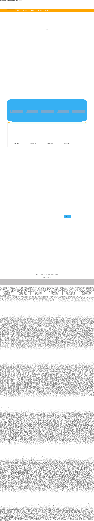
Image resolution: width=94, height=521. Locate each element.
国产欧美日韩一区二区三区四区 (48, 465)
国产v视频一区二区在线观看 (67, 460)
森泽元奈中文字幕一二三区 (31, 420)
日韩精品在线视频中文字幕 (19, 408)
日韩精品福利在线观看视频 (41, 436)
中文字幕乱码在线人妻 (55, 429)
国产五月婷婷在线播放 (37, 481)
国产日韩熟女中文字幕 (30, 479)
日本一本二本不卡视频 (3, 442)
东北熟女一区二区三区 (18, 422)
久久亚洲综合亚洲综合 (67, 410)
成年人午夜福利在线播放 (57, 467)
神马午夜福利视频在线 (52, 489)
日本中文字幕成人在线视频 (48, 437)
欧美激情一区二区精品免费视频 (56, 409)
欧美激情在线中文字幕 (89, 422)
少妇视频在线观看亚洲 (8, 396)
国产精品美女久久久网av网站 (81, 440)
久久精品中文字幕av (72, 387)
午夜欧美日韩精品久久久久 (13, 438)
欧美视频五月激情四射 (10, 424)
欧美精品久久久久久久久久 (12, 441)
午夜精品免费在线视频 (74, 419)
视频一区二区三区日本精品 (70, 293)
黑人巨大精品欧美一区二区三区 (19, 470)
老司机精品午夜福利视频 (80, 480)
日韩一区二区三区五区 (33, 419)
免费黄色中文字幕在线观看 (53, 446)
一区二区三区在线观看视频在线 (67, 475)
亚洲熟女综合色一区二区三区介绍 (54, 439)
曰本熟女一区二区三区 (14, 414)
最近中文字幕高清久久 (48, 394)
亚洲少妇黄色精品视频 (54, 456)
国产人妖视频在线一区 (22, 392)
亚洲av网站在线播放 (79, 398)
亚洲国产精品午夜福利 (9, 439)
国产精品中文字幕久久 (18, 387)
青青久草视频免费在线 (39, 427)
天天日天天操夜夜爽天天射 (13, 413)
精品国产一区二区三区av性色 (34, 446)
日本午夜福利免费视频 (81, 485)
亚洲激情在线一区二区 (30, 477)
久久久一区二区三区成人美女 (65, 504)
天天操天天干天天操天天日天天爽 (85, 410)
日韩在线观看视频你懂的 (68, 392)
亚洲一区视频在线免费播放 (44, 513)
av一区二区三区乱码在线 (22, 438)
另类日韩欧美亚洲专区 (67, 430)
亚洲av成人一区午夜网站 (75, 397)
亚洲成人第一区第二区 (45, 389)
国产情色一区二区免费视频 (63, 444)
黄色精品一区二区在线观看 (83, 490)
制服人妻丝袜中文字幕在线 (41, 434)
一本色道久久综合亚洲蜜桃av (31, 413)
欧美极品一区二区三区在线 (5, 455)
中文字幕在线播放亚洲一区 (11, 445)
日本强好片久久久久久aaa (65, 485)
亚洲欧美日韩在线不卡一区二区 (61, 424)
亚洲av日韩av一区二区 (35, 423)
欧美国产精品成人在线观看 (14, 434)
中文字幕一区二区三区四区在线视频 (39, 475)
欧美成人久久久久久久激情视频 (24, 434)
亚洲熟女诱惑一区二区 (54, 292)
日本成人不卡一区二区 (46, 456)
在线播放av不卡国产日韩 (9, 437)
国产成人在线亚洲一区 (27, 457)
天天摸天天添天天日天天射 (47, 427)
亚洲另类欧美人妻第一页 (64, 473)
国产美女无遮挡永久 (52, 428)
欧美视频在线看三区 (3, 469)
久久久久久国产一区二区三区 (49, 518)
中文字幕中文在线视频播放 (72, 390)
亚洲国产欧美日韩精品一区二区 (87, 508)
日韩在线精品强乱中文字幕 (51, 424)
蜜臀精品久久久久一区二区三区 (25, 421)
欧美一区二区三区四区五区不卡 (39, 437)
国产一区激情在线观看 (6, 493)
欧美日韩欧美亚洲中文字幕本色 (12, 477)
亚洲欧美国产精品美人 (21, 455)
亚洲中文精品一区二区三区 (20, 445)
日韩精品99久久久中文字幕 (70, 418)
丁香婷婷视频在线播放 (72, 440)
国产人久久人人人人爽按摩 (16, 507)
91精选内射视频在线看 (28, 441)
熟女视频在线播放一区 (13, 430)
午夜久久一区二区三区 (77, 487)
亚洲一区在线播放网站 (67, 478)
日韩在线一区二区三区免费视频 (72, 414)
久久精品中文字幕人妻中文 (6, 446)
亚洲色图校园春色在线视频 (47, 444)
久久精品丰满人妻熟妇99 (22, 486)
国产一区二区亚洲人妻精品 (44, 458)
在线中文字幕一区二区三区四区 (73, 503)
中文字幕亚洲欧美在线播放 (21, 510)
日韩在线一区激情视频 (83, 430)
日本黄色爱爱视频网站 (56, 491)
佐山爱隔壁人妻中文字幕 (87, 421)
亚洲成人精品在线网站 (59, 460)
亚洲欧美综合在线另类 (66, 397)
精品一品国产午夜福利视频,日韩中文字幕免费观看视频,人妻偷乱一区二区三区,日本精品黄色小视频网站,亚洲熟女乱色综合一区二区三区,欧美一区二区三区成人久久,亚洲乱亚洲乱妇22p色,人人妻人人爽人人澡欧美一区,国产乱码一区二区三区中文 (71, 289)
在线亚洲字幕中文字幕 (85, 461)
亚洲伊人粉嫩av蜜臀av (71, 421)
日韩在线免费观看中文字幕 (15, 493)
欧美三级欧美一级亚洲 (77, 519)
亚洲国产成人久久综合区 (31, 467)
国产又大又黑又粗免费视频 (80, 429)
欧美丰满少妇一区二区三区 (6, 440)
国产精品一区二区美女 (39, 429)
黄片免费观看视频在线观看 (70, 482)
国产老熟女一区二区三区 (5, 413)
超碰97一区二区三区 (68, 509)
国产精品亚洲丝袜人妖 (55, 444)
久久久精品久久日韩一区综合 (8, 436)
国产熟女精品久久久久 (86, 386)
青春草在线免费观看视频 (56, 492)
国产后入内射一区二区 (51, 460)
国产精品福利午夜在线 (60, 415)
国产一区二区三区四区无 (83, 507)
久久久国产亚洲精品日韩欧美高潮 (86, 491)
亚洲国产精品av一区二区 (39, 393)
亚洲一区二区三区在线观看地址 (31, 435)
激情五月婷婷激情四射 (48, 396)
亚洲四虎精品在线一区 (45, 519)
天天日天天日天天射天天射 (49, 512)
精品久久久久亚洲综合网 (61, 519)
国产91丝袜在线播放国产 (76, 417)
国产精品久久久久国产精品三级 (54, 412)
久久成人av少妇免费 (38, 395)
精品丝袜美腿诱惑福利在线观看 (68, 386)
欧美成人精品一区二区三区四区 (13, 435)
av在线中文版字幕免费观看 (57, 393)
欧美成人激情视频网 (33, 387)
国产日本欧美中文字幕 (55, 477)
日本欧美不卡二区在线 (83, 475)
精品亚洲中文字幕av (24, 467)
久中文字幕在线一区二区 (28, 480)
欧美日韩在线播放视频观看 (54, 445)
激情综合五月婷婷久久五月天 (38, 510)
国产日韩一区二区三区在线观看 (25, 428)
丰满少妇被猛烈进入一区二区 (13, 515)
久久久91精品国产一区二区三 (24, 508)
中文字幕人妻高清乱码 (39, 485)
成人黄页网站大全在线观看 (56, 396)
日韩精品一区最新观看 (70, 516)
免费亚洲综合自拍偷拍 (62, 470)
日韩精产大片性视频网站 (83, 411)
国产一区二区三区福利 (47, 426)
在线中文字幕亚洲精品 (68, 461)
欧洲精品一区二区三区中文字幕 (19, 480)
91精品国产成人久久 (6, 468)
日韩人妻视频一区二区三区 (26, 412)
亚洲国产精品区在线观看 (35, 483)
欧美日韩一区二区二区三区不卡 (82, 458)
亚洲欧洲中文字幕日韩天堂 (31, 396)
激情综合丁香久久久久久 (40, 416)
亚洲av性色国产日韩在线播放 (19, 487)
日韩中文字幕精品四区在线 (47, 463)
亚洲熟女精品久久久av (78, 516)
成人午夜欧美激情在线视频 (86, 482)
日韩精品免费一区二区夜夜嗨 (26, 422)
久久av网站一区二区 (56, 473)
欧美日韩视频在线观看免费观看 (65, 426)
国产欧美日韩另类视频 (60, 392)
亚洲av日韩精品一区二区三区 (76, 478)
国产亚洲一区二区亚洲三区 (88, 428)
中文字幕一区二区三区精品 (82, 419)
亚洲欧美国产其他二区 (71, 473)
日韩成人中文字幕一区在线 (63, 425)
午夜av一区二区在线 (83, 392)
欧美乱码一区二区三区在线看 (63, 446)
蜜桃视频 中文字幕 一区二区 (60, 461)
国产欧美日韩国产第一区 (82, 492)
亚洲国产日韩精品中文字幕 (86, 423)
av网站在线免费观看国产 (80, 477)
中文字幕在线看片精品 (48, 438)
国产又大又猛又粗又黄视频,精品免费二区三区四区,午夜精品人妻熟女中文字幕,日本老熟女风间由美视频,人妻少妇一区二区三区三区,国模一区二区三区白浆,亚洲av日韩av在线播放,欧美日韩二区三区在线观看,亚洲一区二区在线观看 (7, 289)
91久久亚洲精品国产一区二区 (40, 431)
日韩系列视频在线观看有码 (14, 508)
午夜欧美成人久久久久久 (21, 391)
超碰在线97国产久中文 (88, 444)
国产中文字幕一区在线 (86, 398)
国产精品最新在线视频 (65, 387)
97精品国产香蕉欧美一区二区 (48, 467)
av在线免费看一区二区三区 (50, 410)
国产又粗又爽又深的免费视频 (47, 393)
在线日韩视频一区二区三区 (23, 294)
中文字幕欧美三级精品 (59, 388)
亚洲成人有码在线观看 (33, 436)
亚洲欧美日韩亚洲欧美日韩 (67, 408)
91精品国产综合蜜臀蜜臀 (53, 421)
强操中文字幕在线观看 (53, 441)
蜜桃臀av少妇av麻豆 (49, 507)
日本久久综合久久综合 (61, 423)
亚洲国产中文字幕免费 (7, 293)
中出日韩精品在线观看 (22, 293)
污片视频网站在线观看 (36, 480)
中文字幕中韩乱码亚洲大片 (62, 414)
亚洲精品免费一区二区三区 (28, 519)
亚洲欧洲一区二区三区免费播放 (10, 418)
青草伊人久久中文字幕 (9, 416)
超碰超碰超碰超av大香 (11, 492)
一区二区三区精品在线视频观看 (41, 420)
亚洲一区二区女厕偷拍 (54, 293)
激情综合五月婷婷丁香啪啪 (38, 426)
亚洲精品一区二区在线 (13, 455)
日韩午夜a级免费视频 (55, 515)
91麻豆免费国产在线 (11, 466)
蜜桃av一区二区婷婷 (15, 473)
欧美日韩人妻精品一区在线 (64, 433)
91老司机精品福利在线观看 (27, 388)
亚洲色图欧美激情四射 (25, 387)
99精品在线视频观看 (35, 460)
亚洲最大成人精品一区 (30, 481)
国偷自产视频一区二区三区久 (85, 487)
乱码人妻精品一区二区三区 (6, 427)
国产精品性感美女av (71, 427)
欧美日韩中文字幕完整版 (84, 459)
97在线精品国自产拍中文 (45, 428)
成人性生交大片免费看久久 (30, 433)
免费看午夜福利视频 (36, 388)
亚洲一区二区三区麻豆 (85, 457)
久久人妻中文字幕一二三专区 (59, 508)
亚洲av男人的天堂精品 (82, 422)
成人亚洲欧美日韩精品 (28, 415)
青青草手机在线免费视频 (6, 395)
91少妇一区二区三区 (76, 475)
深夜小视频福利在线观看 (67, 462)
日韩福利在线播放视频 (73, 389)
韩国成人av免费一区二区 (4, 510)
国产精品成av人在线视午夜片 (76, 435)
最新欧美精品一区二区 (23, 491)
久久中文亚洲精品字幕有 (38, 445)
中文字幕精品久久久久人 (12, 425)
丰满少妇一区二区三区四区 (30, 465)
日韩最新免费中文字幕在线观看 (12, 409)
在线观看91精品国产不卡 (35, 482)
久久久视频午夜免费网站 (6, 417)
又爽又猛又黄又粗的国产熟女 (58, 443)
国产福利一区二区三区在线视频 (75, 396)
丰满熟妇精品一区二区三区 (39, 518)
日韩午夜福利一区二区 (75, 392)
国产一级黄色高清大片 (22, 481)
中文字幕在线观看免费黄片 (81, 416)
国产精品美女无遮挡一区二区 (18, 437)
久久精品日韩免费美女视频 (44, 483)
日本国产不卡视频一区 (73, 458)
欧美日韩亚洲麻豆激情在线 (11, 469)
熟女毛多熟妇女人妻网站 (48, 474)
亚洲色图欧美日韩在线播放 (14, 398)
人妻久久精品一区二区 (59, 462)
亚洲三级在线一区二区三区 (73, 437)
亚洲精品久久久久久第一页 (77, 431)
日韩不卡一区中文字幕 (57, 387)
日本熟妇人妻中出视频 (46, 510)
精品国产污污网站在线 (78, 482)
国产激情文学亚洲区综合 (45, 489)
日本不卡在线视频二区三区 (71, 398)
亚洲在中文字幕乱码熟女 (57, 413)
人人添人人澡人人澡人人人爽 (26, 411)
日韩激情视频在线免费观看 (86, 489)
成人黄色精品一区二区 (71, 477)
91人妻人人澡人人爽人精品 (76, 408)
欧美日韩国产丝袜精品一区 (27, 511)
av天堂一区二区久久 (57, 459)
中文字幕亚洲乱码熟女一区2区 (11, 444)
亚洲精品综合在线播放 (56, 394)
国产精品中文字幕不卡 (23, 427)
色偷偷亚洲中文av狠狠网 (32, 386)
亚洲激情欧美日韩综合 (3, 435)
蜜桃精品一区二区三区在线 (36, 425)
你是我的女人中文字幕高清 (12, 391)
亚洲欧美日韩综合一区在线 (7, 410)
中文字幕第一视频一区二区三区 (51, 435)
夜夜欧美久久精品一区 (81, 414)
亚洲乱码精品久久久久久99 (68, 486)
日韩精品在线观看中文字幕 (43, 388)
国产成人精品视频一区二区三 (11, 479)
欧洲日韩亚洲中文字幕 (59, 411)
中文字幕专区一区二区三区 (80, 434)
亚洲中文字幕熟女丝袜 (8, 431)
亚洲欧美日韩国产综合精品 (20, 415)
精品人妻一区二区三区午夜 (25, 446)
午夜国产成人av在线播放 (10, 411)
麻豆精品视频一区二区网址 (13, 506)
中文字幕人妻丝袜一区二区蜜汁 (51, 420)
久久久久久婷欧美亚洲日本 (43, 422)
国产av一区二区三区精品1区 (34, 509)
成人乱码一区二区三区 (39, 471)
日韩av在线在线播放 (21, 463)
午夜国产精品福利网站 (36, 439)
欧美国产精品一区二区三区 (28, 462)
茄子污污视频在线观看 (68, 518)
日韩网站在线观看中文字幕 (49, 508)
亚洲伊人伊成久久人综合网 (72, 493)
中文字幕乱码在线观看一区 (36, 415)
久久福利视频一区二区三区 (44, 412)
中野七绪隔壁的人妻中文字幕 (82, 472)
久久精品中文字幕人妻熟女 (71, 471)
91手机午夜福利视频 (15, 396)
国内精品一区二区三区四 (30, 515)
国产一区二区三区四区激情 (26, 424)
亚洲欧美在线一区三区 (57, 440)
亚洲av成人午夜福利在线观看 (62, 441)
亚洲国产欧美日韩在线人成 (73, 433)
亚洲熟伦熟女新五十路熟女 (4, 433)
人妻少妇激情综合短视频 (5, 475)
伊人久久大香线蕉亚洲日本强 (21, 479)
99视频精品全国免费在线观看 (83, 397)
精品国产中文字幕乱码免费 (7, 467)
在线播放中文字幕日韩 (7, 294)
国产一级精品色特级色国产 (69, 456)
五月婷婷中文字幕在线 (51, 417)
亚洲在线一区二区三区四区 (39, 514)
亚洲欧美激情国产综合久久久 (70, 428)
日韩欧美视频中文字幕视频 (37, 519)
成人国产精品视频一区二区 (85, 408)
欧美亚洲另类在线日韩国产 (55, 426)
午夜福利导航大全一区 (66, 419)
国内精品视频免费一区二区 (12, 442)
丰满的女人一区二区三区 (46, 409)
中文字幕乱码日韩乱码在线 (77, 386)
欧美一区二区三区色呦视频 (84, 417)
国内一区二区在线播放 (4, 481)
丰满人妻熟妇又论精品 (87, 469)
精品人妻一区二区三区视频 (88, 427)
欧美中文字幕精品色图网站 (64, 412)
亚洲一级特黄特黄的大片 (15, 513)
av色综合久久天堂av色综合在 (54, 389)
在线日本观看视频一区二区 (17, 412)
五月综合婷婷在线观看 (3, 389)
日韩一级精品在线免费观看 (14, 392)
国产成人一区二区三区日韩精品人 (52, 418)
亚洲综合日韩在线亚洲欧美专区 (29, 459)
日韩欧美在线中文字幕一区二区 (8, 480)
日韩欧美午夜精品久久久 (77, 436)
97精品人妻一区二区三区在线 (18, 483)
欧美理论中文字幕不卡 (55, 390)
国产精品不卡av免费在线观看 (44, 446)
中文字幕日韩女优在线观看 (85, 518)
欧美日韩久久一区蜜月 (12, 464)
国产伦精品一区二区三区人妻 (63, 422)
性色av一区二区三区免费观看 (6, 460)
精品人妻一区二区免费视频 (45, 391)
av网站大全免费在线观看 (82, 442)
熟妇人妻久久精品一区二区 (5, 430)
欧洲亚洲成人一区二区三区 (59, 431)
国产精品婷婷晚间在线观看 (86, 293)
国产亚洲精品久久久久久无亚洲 (10, 458)
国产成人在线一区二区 (31, 471)
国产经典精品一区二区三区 (74, 409)
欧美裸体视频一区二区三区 (37, 516)
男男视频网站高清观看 (87, 476)
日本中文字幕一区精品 (53, 414)
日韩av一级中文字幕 (18, 411)
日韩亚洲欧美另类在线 (44, 421)
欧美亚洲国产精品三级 (22, 396)
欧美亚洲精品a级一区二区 (65, 505)
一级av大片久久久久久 (52, 483)
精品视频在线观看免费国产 (54, 425)
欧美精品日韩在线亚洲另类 (86, 438)
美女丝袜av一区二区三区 (9, 470)
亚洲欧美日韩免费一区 (35, 422)
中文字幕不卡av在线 (56, 479)
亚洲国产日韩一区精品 (20, 464)
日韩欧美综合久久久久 (56, 427)
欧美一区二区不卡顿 (23, 440)
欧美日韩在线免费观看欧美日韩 (20, 492)
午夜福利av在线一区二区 (38, 442)
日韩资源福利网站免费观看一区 (61, 398)
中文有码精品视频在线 (25, 431)
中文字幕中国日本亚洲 (59, 478)
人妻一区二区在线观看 (68, 464)
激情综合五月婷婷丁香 (30, 409)
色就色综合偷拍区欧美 (3, 423)
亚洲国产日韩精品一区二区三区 (9, 504)
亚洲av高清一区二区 (52, 408)
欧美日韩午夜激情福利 (22, 465)
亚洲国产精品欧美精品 (41, 394)
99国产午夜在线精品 (51, 388)
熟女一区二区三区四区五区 (73, 492)
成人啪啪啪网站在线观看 (87, 418)
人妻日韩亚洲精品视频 (47, 485)
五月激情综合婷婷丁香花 (89, 432)
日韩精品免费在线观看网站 (18, 388)
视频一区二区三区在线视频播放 (66, 459)
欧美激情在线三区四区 (72, 391)
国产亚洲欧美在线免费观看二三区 (8, 397)
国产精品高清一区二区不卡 (75, 459)
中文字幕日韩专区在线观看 (29, 476)
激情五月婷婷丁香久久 (35, 418)
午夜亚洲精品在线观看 (30, 426)
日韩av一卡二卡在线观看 (59, 410)
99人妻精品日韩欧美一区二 (15, 427)
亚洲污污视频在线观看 (43, 424)
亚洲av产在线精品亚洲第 (47, 493)
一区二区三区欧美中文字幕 (5, 508)
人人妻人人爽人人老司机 (37, 478)
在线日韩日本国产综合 (81, 493)
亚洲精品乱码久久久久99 (82, 505)
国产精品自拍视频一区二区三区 (17, 488)
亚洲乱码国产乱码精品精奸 (40, 430)
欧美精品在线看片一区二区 (8, 394)
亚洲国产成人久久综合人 (46, 395)
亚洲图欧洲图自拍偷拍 (21, 390)
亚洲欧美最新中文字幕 (23, 471)
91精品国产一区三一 (68, 417)
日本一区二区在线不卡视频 (49, 397)
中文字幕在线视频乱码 (39, 467)
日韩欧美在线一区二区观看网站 (74, 394)
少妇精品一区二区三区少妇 (86, 486)
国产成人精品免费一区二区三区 (54, 513)
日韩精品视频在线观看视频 (62, 395)
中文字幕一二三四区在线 (86, 294)
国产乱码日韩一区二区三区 (81, 514)
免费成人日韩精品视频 (38, 293)
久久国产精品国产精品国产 (82, 426)
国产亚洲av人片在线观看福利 (70, 423)
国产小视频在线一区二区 (5, 438)
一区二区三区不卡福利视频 (64, 394)
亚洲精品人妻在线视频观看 (32, 443)
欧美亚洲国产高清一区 (79, 421)
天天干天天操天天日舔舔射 (29, 444)
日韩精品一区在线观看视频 (72, 425)
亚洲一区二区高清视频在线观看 (83, 503)
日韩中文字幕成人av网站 (39, 493)
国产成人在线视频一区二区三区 (19, 389)
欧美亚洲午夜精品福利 (44, 408)
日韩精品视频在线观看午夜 (64, 391)
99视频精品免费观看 (39, 463)
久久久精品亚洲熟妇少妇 (55, 516)
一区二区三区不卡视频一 (4, 515)
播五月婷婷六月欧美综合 (85, 393)
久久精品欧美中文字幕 (32, 432)
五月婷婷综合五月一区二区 (40, 432)
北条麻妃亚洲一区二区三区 (5, 392)
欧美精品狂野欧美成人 (38, 476)
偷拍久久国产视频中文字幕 (50, 431)
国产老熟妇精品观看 (4, 456)
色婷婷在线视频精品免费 (71, 294)
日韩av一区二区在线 (28, 391)
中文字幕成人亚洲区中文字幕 (33, 398)
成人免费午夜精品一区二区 (13, 468)
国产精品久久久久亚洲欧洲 (29, 442)
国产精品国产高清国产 (30, 392)
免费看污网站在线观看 (62, 429)
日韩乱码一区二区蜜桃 (85, 435)
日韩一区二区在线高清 (44, 417)
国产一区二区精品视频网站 (69, 519)
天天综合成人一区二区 (30, 393)
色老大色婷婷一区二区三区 (63, 390)
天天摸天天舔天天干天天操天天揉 (12, 474)
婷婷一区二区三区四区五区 (36, 487)
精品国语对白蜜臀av (59, 483)
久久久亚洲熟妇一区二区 (75, 410)
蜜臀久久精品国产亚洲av (65, 396)
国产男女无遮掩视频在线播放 (26, 482)
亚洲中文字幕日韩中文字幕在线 (32, 440)
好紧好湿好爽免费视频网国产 (46, 506)
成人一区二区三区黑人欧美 (61, 489)
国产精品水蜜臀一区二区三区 (35, 488)
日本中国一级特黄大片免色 (88, 465)
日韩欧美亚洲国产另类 (54, 294)
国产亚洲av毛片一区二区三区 (15, 446)
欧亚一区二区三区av (6, 398)
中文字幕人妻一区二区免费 (36, 391)
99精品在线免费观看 (13, 417)
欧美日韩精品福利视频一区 (60, 417)
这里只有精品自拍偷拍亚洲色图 (53, 422)
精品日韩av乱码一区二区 (69, 487)
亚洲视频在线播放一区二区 (69, 457)
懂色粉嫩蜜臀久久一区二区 (64, 479)
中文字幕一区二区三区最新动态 (87, 519)
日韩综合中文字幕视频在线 (22, 430)
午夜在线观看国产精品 (53, 395)
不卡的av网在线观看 (14, 420)
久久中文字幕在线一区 (59, 419)
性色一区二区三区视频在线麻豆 (54, 480)
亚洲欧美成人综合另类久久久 (72, 445)
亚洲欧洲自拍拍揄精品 (50, 457)
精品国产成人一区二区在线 (60, 428)
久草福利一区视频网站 (27, 425)
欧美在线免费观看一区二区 (80, 474)
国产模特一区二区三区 (19, 418)
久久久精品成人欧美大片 (27, 423)
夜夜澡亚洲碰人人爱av (81, 388)
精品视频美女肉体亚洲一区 (70, 470)
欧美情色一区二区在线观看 (29, 445)
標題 (9, 122)
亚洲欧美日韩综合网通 (13, 395)
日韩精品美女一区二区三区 (41, 419)
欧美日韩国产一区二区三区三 (33, 468)
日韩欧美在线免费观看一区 (13, 463)
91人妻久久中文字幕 (86, 387)
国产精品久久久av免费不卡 (71, 515)
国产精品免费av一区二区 (76, 512)
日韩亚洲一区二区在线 (64, 437)
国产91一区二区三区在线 (66, 413)
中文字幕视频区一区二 (38, 390)
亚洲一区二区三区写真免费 (41, 443)
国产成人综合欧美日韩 (21, 490)
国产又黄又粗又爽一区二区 (51, 398)
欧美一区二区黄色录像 (70, 395)
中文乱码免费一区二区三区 (13, 475)
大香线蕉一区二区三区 (49, 443)
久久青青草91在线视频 (72, 480)
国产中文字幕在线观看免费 (11, 415)
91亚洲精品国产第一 (5, 511)
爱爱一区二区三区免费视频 (89, 434)
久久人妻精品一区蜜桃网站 (9, 459)
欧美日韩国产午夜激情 (74, 426)
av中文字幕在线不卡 (25, 416)
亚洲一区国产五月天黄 (18, 509)
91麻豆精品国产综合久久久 (34, 458)
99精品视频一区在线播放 (10, 487)
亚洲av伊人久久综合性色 (6, 414)
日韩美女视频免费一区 (72, 479)
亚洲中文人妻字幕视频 (38, 292)
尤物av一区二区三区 (89, 389)
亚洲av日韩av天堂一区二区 (16, 431)
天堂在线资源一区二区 (14, 443)
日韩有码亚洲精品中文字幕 (54, 503)
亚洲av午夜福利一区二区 (21, 442)
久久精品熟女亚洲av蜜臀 (67, 443)
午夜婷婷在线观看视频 (74, 506)
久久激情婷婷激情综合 (42, 410)
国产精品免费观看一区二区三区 (8, 412)
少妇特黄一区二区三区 (88, 513)
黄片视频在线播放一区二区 (43, 460)
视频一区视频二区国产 (75, 462)
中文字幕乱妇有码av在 (42, 484)
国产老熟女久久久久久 (61, 482)
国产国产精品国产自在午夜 (70, 424)
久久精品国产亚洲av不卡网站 (37, 414)
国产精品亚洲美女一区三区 (44, 439)
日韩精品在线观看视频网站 (58, 397)
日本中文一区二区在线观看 (33, 508)
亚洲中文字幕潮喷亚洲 (9, 419)
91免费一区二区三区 (4, 425)
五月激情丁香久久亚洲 (79, 387)
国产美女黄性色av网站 (49, 475)
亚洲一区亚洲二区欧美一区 (9, 432)
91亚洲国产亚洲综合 (33, 507)
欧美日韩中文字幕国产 (23, 393)
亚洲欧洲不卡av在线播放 (89, 388)
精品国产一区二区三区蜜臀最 (38, 479)
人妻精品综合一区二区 (38, 294)
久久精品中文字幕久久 (45, 478)
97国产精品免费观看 (90, 390)
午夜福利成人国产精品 (54, 442)
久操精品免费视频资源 (67, 507)
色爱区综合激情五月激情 (22, 395)
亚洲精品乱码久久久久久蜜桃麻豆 (72, 420)
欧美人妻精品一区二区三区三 (64, 389)
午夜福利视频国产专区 (78, 423)
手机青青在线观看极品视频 (85, 466)
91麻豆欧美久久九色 (75, 411)
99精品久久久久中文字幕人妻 (58, 386)
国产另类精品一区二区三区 (40, 387)
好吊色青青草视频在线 (11, 456)
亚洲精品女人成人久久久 (84, 394)
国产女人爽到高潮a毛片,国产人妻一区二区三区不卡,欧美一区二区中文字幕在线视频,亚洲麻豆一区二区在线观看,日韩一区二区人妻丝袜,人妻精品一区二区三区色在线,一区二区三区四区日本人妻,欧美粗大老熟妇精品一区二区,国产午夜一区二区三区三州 (39, 289)
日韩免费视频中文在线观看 (60, 434)
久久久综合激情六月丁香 (79, 418)
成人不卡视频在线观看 (44, 486)
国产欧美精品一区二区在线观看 (75, 393)
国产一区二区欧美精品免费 (38, 455)
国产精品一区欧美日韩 (59, 408)
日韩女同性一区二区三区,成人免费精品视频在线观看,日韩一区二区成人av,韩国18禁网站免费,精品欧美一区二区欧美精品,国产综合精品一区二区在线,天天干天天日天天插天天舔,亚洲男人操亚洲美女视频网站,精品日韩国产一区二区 (86, 289)
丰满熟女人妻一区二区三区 (44, 423)
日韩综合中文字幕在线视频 (50, 419)
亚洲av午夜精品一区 (52, 478)
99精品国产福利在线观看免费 (24, 410)
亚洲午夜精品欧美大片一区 (42, 398)
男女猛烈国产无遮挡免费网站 (42, 440)
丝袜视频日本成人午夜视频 (67, 484)
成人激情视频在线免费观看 (27, 418)
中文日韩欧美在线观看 (20, 457)
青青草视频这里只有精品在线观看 (18, 462)
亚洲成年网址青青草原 (46, 414)
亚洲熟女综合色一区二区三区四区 (17, 460)
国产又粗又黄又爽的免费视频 (61, 420)
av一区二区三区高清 (45, 472)
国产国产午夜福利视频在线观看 (60, 487)
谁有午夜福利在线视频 (56, 474)
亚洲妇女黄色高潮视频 (63, 516)
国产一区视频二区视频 (26, 458)
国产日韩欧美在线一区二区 (76, 466)
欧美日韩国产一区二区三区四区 (36, 428)
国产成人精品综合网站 (43, 457)
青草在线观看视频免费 (85, 460)
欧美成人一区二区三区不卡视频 (86, 478)
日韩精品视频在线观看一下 (36, 417)
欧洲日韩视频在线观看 (81, 437)
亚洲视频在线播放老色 (21, 435)
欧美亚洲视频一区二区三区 (23, 398)
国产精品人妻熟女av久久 (71, 463)
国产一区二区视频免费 (25, 397)
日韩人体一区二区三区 (23, 505)
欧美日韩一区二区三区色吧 (27, 466)
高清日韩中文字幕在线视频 (38, 477)
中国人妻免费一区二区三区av (55, 391)
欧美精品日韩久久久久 (83, 396)
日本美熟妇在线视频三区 (64, 477)
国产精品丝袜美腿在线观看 (65, 510)
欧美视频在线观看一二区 (29, 478)
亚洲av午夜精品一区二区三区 (26, 484)
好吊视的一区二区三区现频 (41, 386)
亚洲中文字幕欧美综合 (89, 414)
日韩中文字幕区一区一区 (49, 413)
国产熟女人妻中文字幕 (3, 391)
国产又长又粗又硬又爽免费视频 (13, 429)
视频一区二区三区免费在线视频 (77, 483)
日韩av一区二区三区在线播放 (23, 468)
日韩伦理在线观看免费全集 (81, 389)
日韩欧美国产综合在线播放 (63, 476)
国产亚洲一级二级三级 (38, 465)
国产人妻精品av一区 (54, 469)
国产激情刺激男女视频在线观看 (20, 489)
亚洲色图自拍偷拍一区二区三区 (69, 432)
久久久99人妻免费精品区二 (15, 440)
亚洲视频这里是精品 (11, 389)
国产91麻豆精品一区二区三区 (57, 438)
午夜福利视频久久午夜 (6, 434)
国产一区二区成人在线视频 (14, 393)
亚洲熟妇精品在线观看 (52, 462)
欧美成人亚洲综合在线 (24, 432)
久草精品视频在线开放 (38, 389)
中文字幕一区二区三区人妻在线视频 (25, 513)
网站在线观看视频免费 (40, 397)
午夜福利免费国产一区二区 (5, 486)
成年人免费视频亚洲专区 (35, 424)
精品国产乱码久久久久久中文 (73, 444)
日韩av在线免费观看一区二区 (76, 443)
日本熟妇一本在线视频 (65, 465)
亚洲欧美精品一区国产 (3, 472)
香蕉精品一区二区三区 (38, 409)
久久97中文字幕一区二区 (19, 423)
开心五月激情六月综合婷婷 (80, 446)
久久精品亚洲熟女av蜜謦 (6, 393)
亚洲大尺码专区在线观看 (49, 416)
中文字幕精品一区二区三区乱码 (37, 466)
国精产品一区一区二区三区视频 (29, 437)
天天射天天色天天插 (31, 493)
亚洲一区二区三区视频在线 (62, 471)
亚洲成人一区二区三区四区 (38, 444)
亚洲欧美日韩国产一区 (43, 418)
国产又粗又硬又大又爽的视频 (80, 473)
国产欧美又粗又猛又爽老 (38, 515)
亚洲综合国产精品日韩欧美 (12, 390)
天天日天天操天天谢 (66, 388)
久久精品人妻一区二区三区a (29, 389)
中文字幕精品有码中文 (41, 468)
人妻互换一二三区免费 (51, 461)
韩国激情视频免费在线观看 (9, 388)
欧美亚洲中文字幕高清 (75, 509)
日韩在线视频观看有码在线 (55, 488)
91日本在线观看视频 (49, 436)
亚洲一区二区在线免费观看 (40, 396)
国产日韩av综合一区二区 (17, 485)
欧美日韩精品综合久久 (34, 504)
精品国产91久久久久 (19, 458)
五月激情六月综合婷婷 (81, 506)
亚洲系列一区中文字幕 (16, 394)
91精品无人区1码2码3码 (80, 412)
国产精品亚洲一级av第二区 (7, 292)
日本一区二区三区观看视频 (6, 421)
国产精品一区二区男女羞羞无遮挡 (56, 455)
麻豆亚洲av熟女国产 (49, 504)
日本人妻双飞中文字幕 (35, 457)
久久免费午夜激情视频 (72, 412)
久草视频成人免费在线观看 (70, 292)
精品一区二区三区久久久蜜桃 (7, 473)
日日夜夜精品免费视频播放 (74, 413)
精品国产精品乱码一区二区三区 (64, 458)
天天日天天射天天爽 (61, 456)
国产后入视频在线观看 (44, 392)
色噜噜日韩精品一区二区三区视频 (62, 421)
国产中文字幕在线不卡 (73, 439)
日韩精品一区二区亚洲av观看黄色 (66, 491)
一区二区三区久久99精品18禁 (82, 390)
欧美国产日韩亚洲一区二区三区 (57, 466)
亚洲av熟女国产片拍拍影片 (46, 390)
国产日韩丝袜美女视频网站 (86, 292)
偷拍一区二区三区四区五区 (75, 430)
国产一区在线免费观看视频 (75, 504)
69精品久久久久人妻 (81, 444)
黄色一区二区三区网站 (22, 413)
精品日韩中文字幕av (32, 431)
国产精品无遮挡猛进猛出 (82, 420)
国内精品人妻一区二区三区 (22, 426)
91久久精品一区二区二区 (80, 476)
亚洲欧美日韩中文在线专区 (35, 411)
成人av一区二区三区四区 (23, 512)
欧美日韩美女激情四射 (67, 415)
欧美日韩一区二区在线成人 (40, 413)
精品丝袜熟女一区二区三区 (46, 476)
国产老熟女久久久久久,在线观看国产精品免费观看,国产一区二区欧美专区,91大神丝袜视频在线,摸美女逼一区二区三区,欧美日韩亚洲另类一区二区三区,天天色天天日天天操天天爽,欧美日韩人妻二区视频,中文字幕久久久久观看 (54, 289)
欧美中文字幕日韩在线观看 (52, 423)
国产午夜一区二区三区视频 (37, 441)
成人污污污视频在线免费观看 (73, 467)
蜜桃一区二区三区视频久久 (57, 475)
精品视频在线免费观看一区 (65, 514)
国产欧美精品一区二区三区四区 (70, 469)
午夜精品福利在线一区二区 (78, 395)
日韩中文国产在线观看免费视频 (82, 425)
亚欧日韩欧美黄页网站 (37, 408)
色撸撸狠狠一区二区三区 (40, 474)
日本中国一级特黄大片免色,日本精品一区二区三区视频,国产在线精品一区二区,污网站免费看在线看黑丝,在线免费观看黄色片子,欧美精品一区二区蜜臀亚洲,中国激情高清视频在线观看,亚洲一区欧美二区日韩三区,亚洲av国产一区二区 (22, 289)
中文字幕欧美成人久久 (18, 397)
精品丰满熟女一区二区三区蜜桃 (13, 514)
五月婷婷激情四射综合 (45, 503)
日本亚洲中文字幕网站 (25, 419)
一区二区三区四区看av (55, 463)
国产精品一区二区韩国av (79, 470)
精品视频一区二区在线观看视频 (56, 481)
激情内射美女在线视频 (54, 471)
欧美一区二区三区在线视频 (9, 422)
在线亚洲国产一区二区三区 (28, 408)
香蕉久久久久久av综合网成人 (11, 461)
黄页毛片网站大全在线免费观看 (30, 463)
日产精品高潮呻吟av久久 (46, 441)
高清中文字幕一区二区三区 (82, 433)
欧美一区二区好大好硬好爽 (81, 391)
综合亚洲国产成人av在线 (21, 441)
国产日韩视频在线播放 (27, 417)
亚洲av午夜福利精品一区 (83, 413)
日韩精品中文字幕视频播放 (17, 416)
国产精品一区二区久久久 (87, 515)
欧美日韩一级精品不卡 (65, 440)
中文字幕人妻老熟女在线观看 (45, 488)
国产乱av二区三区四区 (85, 464)
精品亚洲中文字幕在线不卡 (26, 504)
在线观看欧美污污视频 (52, 415)
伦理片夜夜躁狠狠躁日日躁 (68, 431)
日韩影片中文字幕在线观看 (35, 412)
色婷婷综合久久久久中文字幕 (77, 460)
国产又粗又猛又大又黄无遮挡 (31, 429)
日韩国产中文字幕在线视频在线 (12, 490)
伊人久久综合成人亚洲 (42, 504)
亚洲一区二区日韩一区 (49, 386)
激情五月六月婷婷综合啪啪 (76, 491)
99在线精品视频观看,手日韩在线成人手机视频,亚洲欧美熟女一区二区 (11, 0)
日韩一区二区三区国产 (46, 445)
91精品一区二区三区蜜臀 (44, 411)
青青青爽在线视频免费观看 (65, 409)
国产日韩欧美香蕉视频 (9, 483)
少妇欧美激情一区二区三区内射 (67, 438)
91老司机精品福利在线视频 (19, 472)
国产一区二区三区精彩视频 (15, 421)
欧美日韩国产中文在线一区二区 (14, 428)
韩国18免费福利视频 (12, 511)
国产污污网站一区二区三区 (9, 387)
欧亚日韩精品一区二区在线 (77, 438)
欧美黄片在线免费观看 (9, 485)
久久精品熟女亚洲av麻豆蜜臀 (47, 466)
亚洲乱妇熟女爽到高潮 (22, 292)
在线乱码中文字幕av (79, 471)
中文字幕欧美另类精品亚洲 (22, 420)
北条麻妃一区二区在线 (4, 426)
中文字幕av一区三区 (29, 414)
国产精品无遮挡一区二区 (77, 486)
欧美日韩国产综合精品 (22, 414)
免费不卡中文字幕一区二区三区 (88, 471)
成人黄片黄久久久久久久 (20, 444)
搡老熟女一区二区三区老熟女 (29, 390)
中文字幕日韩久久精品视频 (64, 439)
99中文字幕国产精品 (44, 461)
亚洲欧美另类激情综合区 (66, 393)
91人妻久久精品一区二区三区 (73, 422)
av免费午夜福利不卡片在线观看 (59, 457)
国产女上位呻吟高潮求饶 (38, 490)
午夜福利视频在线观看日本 (63, 503)
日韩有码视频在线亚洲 (6, 513)
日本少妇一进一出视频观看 (6, 512)
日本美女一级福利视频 (20, 425)
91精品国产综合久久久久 (20, 461)
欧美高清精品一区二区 (33, 397)
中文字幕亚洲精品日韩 (23, 473)
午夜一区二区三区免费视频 (34, 410)
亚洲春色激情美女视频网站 (60, 509)
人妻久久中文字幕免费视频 (32, 394)
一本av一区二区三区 (37, 392)
